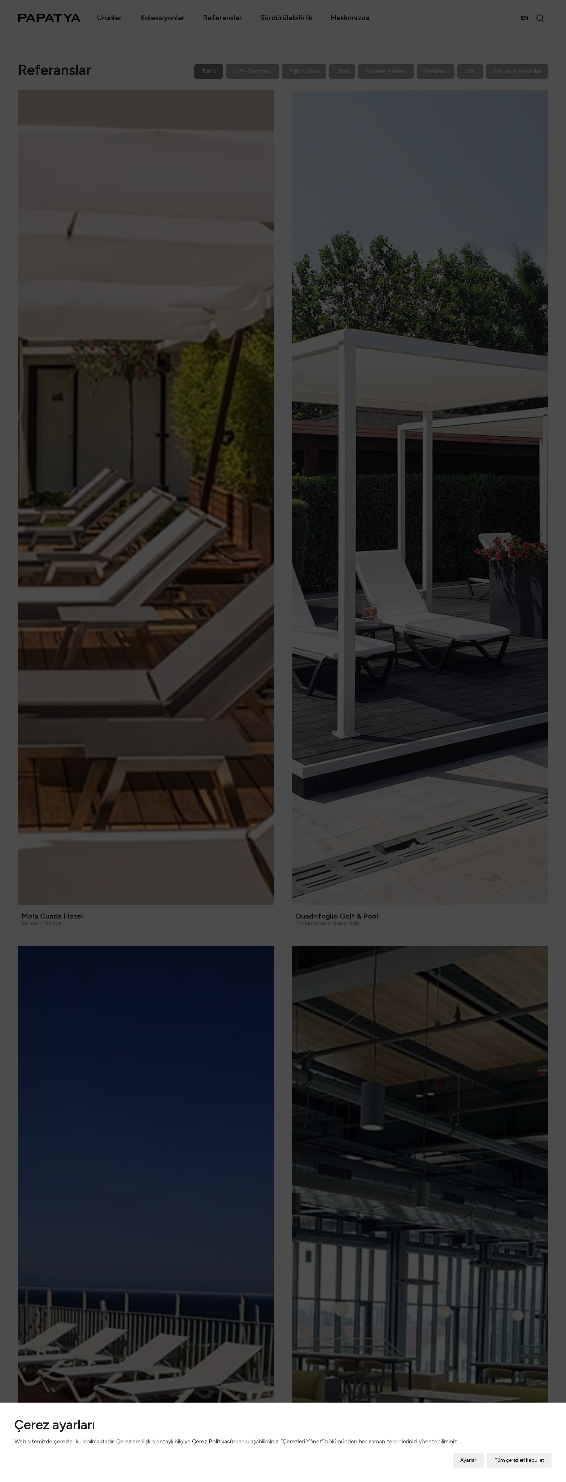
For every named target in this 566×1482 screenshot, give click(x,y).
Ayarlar (468, 1459)
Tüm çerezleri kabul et (519, 1459)
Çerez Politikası (211, 1440)
